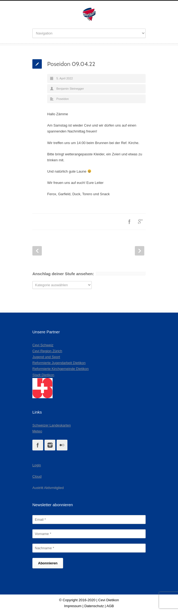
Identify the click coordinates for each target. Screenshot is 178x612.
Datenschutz (94, 606)
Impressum (72, 606)
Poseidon (62, 98)
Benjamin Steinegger (70, 88)
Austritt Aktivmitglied (48, 488)
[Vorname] (89, 533)
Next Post (139, 251)
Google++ (140, 221)
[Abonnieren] (47, 563)
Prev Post (37, 251)
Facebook (129, 221)
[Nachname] (89, 548)
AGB (110, 606)
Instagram (49, 445)
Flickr (62, 445)
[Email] (89, 519)
